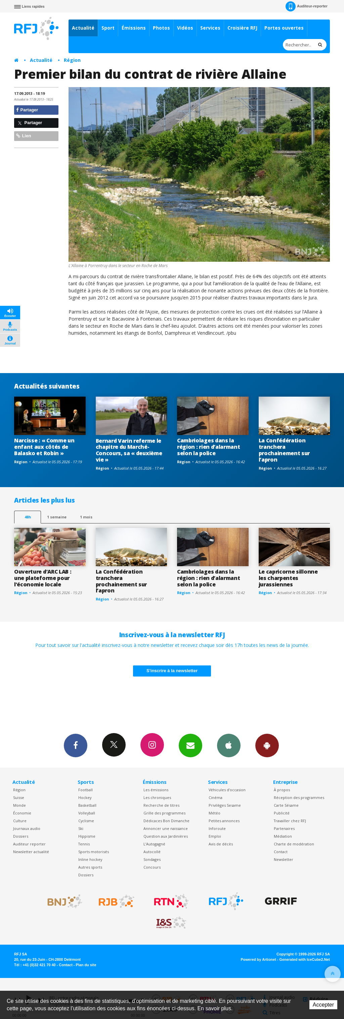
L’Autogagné (154, 844)
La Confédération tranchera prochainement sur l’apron (284, 450)
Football (85, 790)
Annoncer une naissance (165, 828)
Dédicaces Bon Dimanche (166, 820)
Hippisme (86, 836)
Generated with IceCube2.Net (305, 959)
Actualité (83, 28)
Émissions (134, 28)
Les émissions (155, 790)
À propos (282, 790)
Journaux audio (26, 828)
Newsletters (190, 745)
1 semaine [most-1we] (57, 516)
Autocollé (152, 851)
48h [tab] (28, 516)
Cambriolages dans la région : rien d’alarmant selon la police (208, 447)
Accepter (323, 1005)
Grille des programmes (164, 813)
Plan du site (86, 965)
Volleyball (86, 813)
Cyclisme (86, 820)
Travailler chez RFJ (290, 820)
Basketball (87, 805)
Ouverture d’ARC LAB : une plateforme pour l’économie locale (42, 578)
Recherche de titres (161, 805)
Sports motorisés (93, 851)
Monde (19, 805)
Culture (20, 820)
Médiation (283, 836)
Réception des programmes (299, 797)
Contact (281, 851)
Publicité (282, 813)
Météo (214, 813)
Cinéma (215, 797)
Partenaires (284, 828)
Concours (152, 867)
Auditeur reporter (29, 844)
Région (72, 60)
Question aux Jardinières (165, 836)
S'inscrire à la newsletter (172, 670)
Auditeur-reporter (307, 6)
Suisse (18, 797)
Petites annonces (224, 820)
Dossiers (20, 836)
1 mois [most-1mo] (86, 516)
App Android (267, 745)
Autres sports (90, 867)
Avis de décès (221, 844)
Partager (27, 109)
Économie (22, 813)
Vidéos (185, 28)
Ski (80, 828)
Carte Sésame (286, 805)
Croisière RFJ (242, 28)
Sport (108, 28)
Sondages (152, 859)
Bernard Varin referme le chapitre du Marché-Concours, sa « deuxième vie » (129, 450)
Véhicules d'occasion (227, 790)
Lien (23, 135)
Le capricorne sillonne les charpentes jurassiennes (288, 578)
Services (210, 28)
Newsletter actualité (31, 851)
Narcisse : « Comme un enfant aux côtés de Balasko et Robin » (44, 447)
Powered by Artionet (258, 959)
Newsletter (283, 859)
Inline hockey (90, 859)
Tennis (84, 844)
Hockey (84, 797)
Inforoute (217, 828)
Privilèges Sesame (225, 805)
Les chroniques (157, 797)
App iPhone (229, 745)
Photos (161, 28)
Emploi (215, 836)
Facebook (75, 745)
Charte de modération (294, 844)
